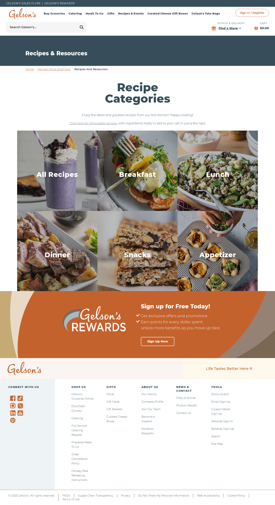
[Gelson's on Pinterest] (13, 420)
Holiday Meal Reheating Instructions (79, 475)
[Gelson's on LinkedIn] (13, 413)
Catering (75, 13)
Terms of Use (71, 499)
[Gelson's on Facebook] (13, 398)
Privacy (125, 495)
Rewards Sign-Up (222, 428)
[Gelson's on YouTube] (20, 413)
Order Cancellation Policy (79, 459)
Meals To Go (94, 13)
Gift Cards (113, 401)
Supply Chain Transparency (95, 495)
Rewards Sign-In (222, 421)
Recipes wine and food (54, 69)
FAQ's (66, 495)
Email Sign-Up (220, 401)
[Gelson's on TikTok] (20, 399)
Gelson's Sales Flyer (23, 3)
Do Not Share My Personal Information (163, 495)
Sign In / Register (252, 12)
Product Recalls (186, 405)
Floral (110, 394)
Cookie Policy (236, 495)
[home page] (22, 13)
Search (215, 436)
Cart (263, 23)
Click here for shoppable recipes (93, 123)
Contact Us (183, 413)
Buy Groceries (54, 13)
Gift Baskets (114, 409)
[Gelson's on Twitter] (20, 406)
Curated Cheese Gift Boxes (167, 13)
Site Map (217, 444)
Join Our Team (151, 409)
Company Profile (152, 401)
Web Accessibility (208, 495)
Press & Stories (186, 398)
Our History (149, 394)
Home (29, 69)
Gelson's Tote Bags (205, 13)
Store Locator (220, 394)
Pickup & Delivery (231, 23)
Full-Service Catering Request (79, 430)
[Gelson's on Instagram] (13, 405)
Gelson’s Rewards (59, 3)
